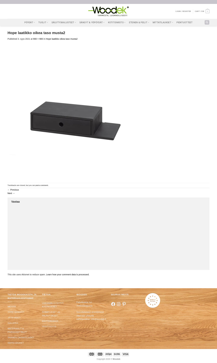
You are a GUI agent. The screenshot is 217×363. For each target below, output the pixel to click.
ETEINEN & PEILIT (139, 22)
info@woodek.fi (98, 319)
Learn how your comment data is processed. (67, 274)
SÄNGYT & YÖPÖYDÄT (92, 22)
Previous (13, 190)
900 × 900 (38, 39)
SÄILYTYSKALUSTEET (64, 22)
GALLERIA (13, 323)
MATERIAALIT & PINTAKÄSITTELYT (17, 330)
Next (11, 193)
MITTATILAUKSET (163, 22)
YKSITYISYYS (49, 326)
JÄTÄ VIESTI (14, 317)
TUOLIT (43, 22)
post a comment (42, 185)
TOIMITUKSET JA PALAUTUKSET (51, 314)
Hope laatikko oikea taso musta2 (61, 39)
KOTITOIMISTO (117, 22)
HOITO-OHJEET (16, 343)
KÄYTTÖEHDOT (50, 321)
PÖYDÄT (29, 22)
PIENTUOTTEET (184, 22)
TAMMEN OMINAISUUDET (21, 337)
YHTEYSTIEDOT (16, 312)
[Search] (207, 22)
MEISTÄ (12, 306)
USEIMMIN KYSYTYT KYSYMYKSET (52, 305)
